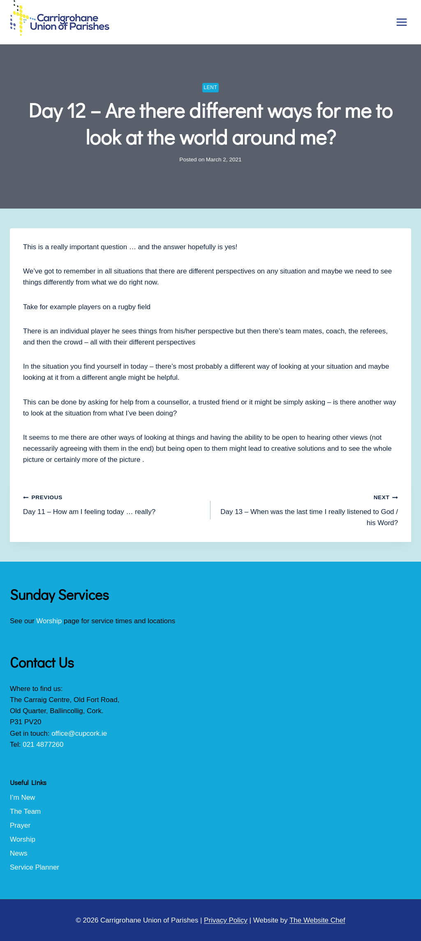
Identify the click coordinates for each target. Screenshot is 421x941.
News (19, 853)
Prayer (20, 825)
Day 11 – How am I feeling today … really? (113, 503)
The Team (25, 811)
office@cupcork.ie (79, 733)
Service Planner (34, 867)
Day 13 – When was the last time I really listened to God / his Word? (307, 509)
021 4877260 (43, 744)
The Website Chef (317, 920)
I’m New (22, 797)
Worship (49, 621)
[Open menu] (401, 22)
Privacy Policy (226, 920)
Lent (210, 87)
